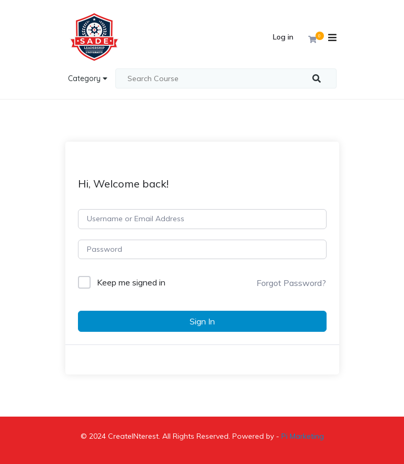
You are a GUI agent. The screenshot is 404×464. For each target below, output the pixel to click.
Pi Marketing (302, 436)
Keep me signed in (131, 282)
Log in (283, 37)
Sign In (202, 321)
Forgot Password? (291, 283)
